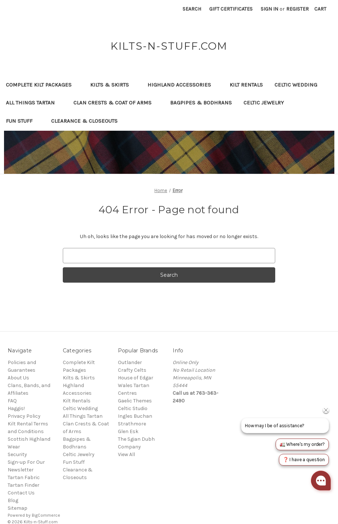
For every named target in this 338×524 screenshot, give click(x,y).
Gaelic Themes (135, 401)
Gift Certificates (231, 9)
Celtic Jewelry (267, 102)
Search (192, 9)
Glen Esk (128, 431)
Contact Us (21, 493)
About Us (18, 378)
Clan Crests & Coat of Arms (115, 102)
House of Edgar (135, 378)
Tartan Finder (23, 485)
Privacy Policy (24, 416)
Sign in (269, 9)
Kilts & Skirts (113, 84)
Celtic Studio (132, 408)
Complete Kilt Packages (42, 84)
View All (126, 454)
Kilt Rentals (246, 84)
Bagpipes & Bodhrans (201, 102)
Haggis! (16, 408)
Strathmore (132, 424)
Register (297, 9)
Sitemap (17, 508)
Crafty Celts (132, 370)
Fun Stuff (22, 121)
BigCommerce (46, 515)
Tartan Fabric (24, 477)
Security (17, 454)
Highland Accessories (182, 84)
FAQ (12, 401)
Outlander (130, 362)
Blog (13, 500)
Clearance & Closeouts (87, 121)
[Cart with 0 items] (320, 9)
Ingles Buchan (135, 416)
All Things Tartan (34, 102)
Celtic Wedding (299, 84)
